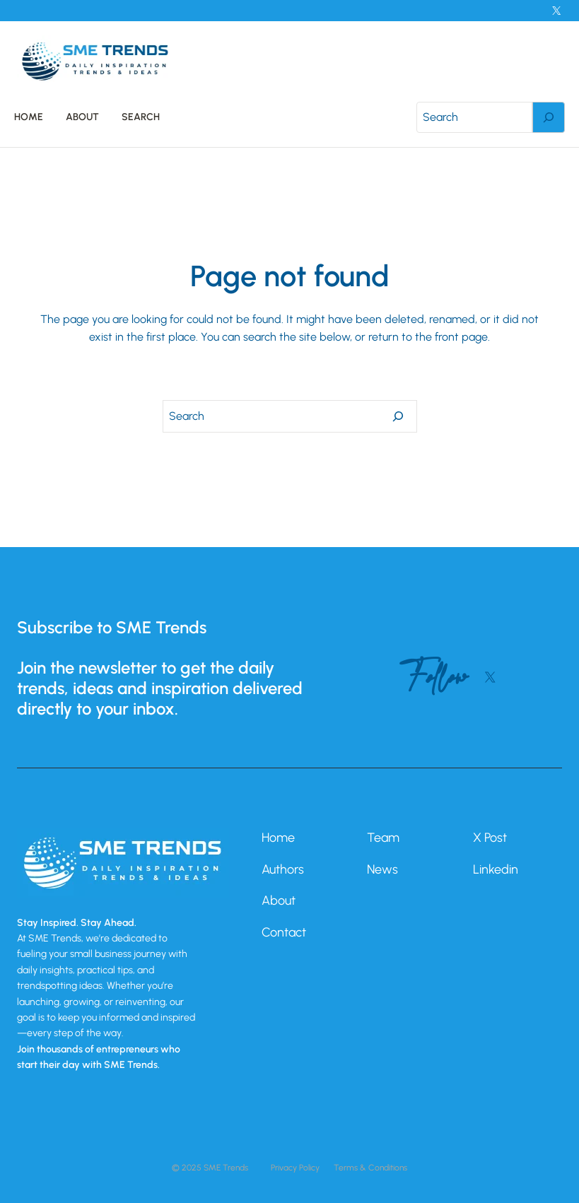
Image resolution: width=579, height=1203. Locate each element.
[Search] (548, 117)
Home (278, 837)
